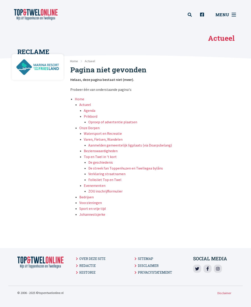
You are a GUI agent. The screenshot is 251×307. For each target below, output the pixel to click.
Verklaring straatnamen (107, 174)
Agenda (89, 110)
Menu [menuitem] (225, 14)
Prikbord (90, 116)
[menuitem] (192, 15)
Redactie (87, 265)
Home (74, 61)
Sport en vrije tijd (92, 208)
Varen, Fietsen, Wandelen (103, 139)
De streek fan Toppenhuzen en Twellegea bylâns (125, 168)
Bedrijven (86, 197)
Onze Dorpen (89, 128)
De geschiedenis (100, 162)
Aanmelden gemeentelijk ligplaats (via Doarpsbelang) (130, 145)
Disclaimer (148, 265)
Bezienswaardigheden (101, 151)
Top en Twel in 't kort (100, 156)
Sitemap (145, 259)
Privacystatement (155, 272)
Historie (87, 272)
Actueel (90, 61)
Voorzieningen (90, 202)
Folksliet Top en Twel (104, 179)
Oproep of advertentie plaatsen (112, 122)
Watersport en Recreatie (103, 133)
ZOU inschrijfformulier (105, 191)
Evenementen (94, 185)
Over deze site (92, 259)
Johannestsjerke (92, 214)
